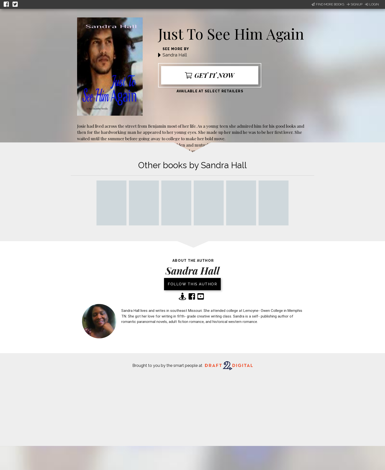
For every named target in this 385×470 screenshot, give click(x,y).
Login (372, 4)
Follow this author (192, 284)
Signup (354, 4)
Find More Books (328, 4)
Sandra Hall (175, 54)
